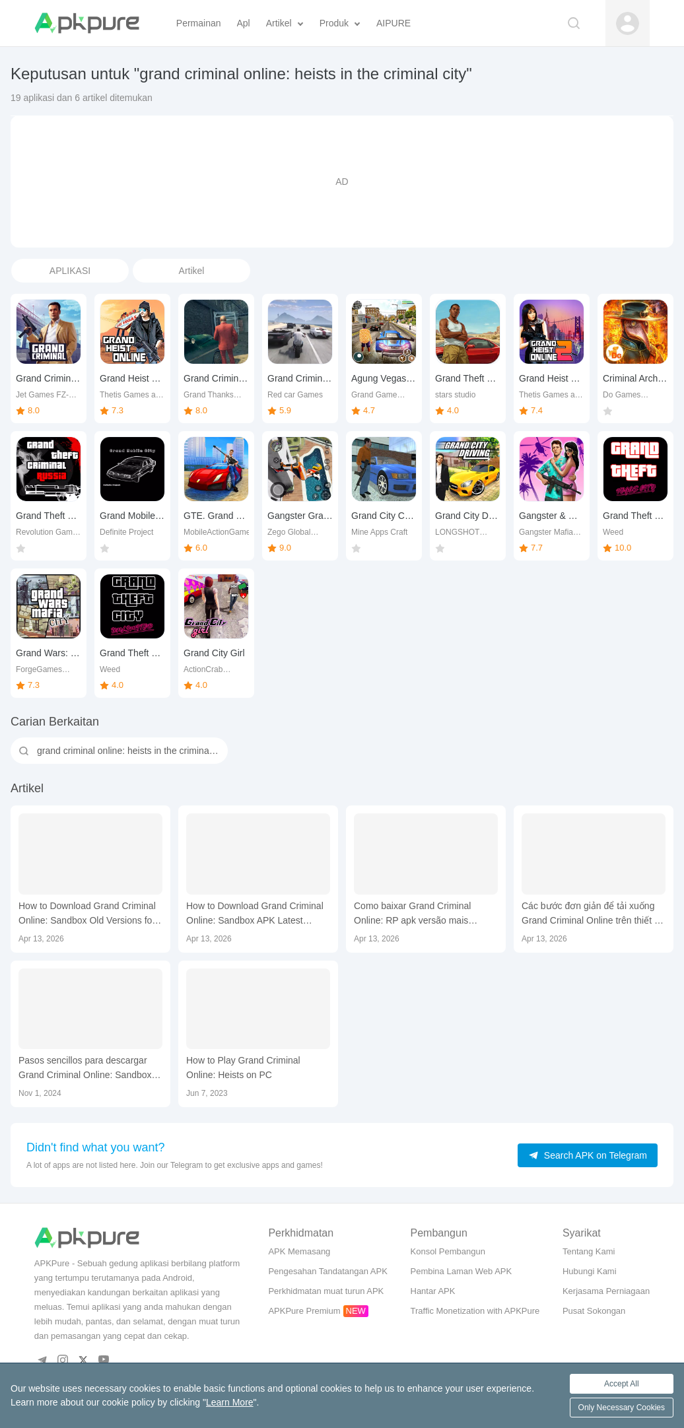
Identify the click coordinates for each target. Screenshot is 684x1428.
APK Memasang (299, 1251)
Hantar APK (433, 1291)
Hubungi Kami (590, 1271)
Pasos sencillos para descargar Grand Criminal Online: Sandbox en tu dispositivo (85, 1068)
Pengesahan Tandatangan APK (327, 1271)
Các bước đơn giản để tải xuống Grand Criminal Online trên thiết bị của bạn (592, 914)
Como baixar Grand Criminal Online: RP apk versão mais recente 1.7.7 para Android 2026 (420, 914)
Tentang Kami (589, 1251)
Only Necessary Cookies (621, 1407)
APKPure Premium (304, 1311)
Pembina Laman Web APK (461, 1271)
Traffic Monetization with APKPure (475, 1311)
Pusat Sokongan (594, 1311)
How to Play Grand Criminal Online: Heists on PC (243, 1067)
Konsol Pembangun (448, 1251)
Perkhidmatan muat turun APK (326, 1291)
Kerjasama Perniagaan (606, 1291)
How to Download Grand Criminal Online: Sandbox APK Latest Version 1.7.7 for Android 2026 (255, 914)
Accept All (621, 1383)
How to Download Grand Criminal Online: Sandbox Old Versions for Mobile (87, 914)
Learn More (230, 1402)
